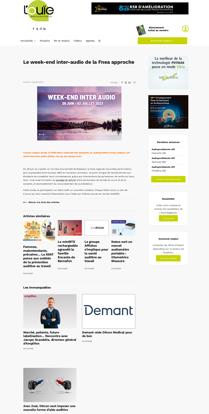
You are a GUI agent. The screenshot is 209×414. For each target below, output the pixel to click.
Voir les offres (168, 258)
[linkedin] (44, 29)
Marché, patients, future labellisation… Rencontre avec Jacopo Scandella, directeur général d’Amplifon (49, 338)
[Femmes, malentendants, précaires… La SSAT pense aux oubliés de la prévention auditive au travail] (39, 222)
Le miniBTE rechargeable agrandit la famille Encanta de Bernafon (68, 251)
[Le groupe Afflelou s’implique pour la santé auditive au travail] (97, 222)
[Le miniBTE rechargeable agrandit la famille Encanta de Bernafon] (70, 222)
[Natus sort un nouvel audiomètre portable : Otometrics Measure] (123, 222)
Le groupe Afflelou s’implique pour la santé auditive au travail (96, 251)
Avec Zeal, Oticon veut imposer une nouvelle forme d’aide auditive (49, 408)
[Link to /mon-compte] (185, 28)
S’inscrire (168, 218)
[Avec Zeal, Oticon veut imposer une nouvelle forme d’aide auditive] (50, 385)
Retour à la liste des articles (44, 202)
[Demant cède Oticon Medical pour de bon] (108, 311)
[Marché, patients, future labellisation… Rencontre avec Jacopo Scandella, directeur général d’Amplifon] (50, 311)
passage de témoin (66, 180)
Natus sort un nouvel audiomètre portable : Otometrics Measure (121, 251)
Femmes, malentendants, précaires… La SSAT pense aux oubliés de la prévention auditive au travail (38, 256)
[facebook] (33, 29)
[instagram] (41, 29)
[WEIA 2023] (79, 113)
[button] (100, 41)
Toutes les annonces (168, 179)
